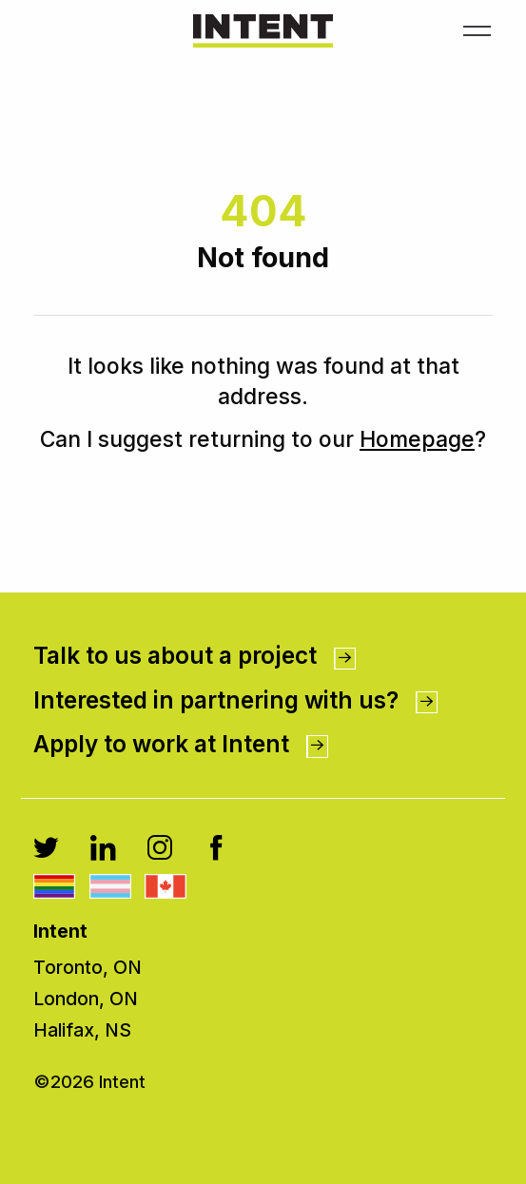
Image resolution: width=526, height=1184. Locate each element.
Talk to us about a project (194, 655)
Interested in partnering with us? (235, 700)
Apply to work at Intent (180, 743)
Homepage (417, 439)
